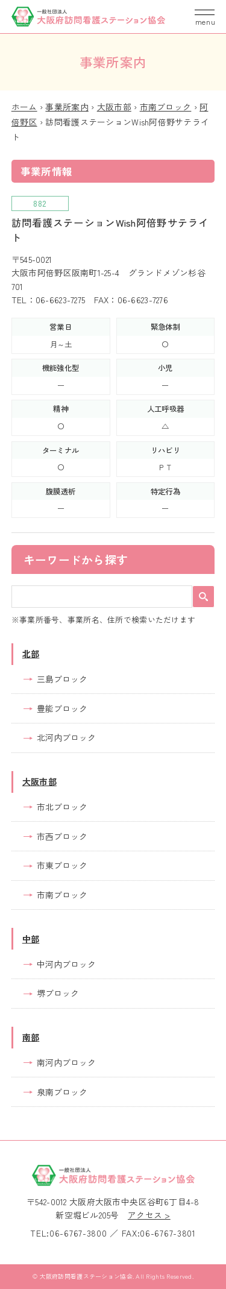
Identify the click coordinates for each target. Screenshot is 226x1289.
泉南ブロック (62, 1092)
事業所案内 (66, 107)
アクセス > (149, 1215)
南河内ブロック (66, 1062)
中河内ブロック (66, 964)
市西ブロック (62, 836)
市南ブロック (166, 107)
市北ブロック (62, 807)
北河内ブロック (66, 737)
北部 (31, 654)
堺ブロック (58, 993)
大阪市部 (114, 107)
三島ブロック (62, 679)
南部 (31, 1037)
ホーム (24, 107)
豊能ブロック (62, 708)
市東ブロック (62, 865)
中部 (31, 939)
